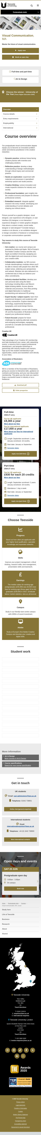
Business (5, 919)
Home (3, 903)
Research (6, 924)
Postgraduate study (20, 12)
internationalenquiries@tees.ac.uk (20, 826)
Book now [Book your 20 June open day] (20, 888)
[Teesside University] (25, 966)
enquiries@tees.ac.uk (21, 1013)
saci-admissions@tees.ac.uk (25, 796)
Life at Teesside (8, 914)
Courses (23, 903)
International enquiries (21, 1015)
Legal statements (20, 1105)
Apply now (22, 50)
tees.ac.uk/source (29, 594)
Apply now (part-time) (18, 501)
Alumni (5, 934)
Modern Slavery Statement (20, 1114)
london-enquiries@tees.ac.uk (21, 1040)
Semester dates (13, 448)
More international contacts (20, 839)
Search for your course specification (18, 765)
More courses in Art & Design (15, 758)
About (4, 929)
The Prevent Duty (20, 1117)
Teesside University (9, 5)
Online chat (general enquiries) (20, 809)
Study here (6, 910)
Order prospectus (20, 390)
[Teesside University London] (31, 981)
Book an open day (22, 57)
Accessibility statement (20, 1124)
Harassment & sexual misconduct (20, 1127)
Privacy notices (20, 1102)
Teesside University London (20, 1020)
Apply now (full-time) (19, 453)
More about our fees (12, 424)
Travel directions (20, 1007)
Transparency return (20, 1121)
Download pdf (20, 385)
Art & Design (20, 79)
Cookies (20, 1111)
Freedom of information (20, 1108)
